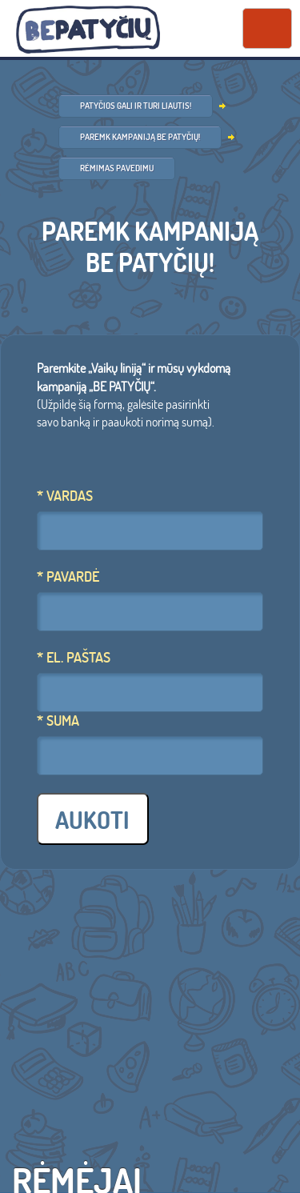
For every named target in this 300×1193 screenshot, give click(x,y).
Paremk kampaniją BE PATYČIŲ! (140, 136)
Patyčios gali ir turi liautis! (135, 105)
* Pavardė (68, 577)
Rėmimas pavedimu (117, 168)
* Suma (58, 721)
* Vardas (65, 496)
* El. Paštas (73, 658)
